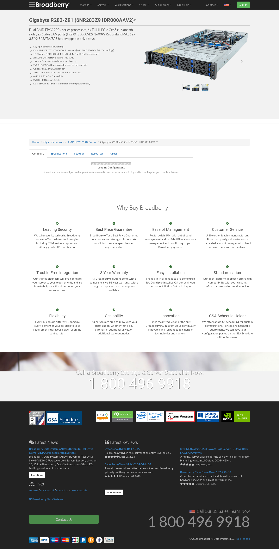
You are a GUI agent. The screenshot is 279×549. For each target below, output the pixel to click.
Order (113, 153)
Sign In (243, 4)
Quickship (184, 4)
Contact (212, 4)
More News (37, 474)
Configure (38, 153)
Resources (97, 153)
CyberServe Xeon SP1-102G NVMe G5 (128, 464)
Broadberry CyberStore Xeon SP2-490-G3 (205, 472)
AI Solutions (163, 4)
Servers (103, 4)
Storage (86, 4)
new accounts (79, 490)
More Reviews (114, 492)
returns (33, 490)
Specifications (59, 153)
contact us (62, 490)
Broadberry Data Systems (46, 499)
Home (35, 142)
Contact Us (64, 519)
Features (79, 153)
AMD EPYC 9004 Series (82, 142)
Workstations (124, 4)
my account (47, 490)
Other (144, 4)
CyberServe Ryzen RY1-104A (122, 448)
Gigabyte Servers (53, 142)
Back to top (243, 538)
